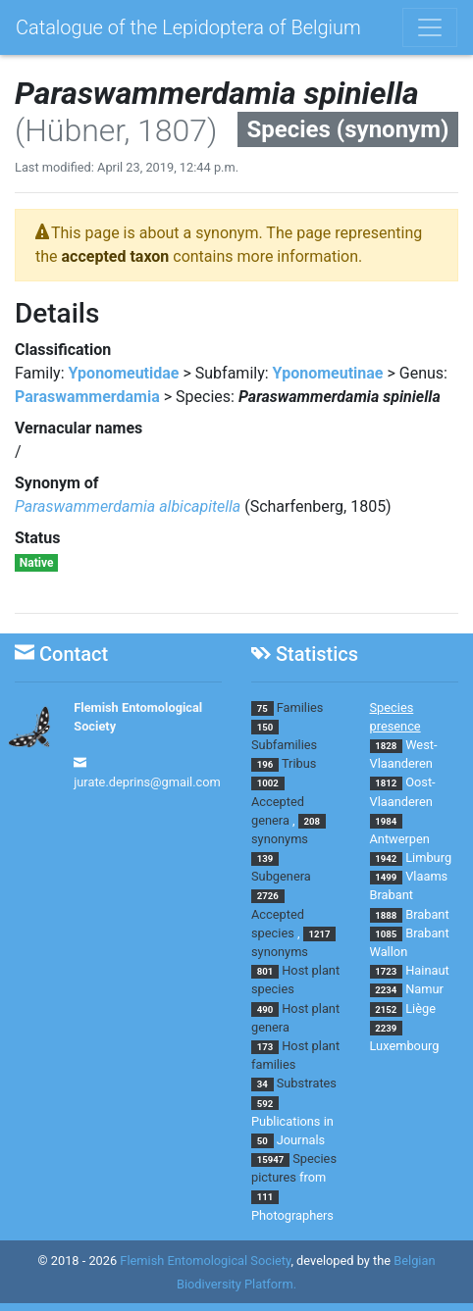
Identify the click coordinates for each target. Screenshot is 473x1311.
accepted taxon (116, 256)
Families (300, 707)
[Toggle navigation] (429, 27)
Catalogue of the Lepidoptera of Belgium (188, 27)
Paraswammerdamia (87, 396)
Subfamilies (284, 744)
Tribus (299, 763)
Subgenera (281, 876)
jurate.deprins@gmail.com (147, 782)
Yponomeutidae (124, 373)
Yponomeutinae (328, 373)
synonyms (279, 839)
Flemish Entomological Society (205, 1260)
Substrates (307, 1083)
